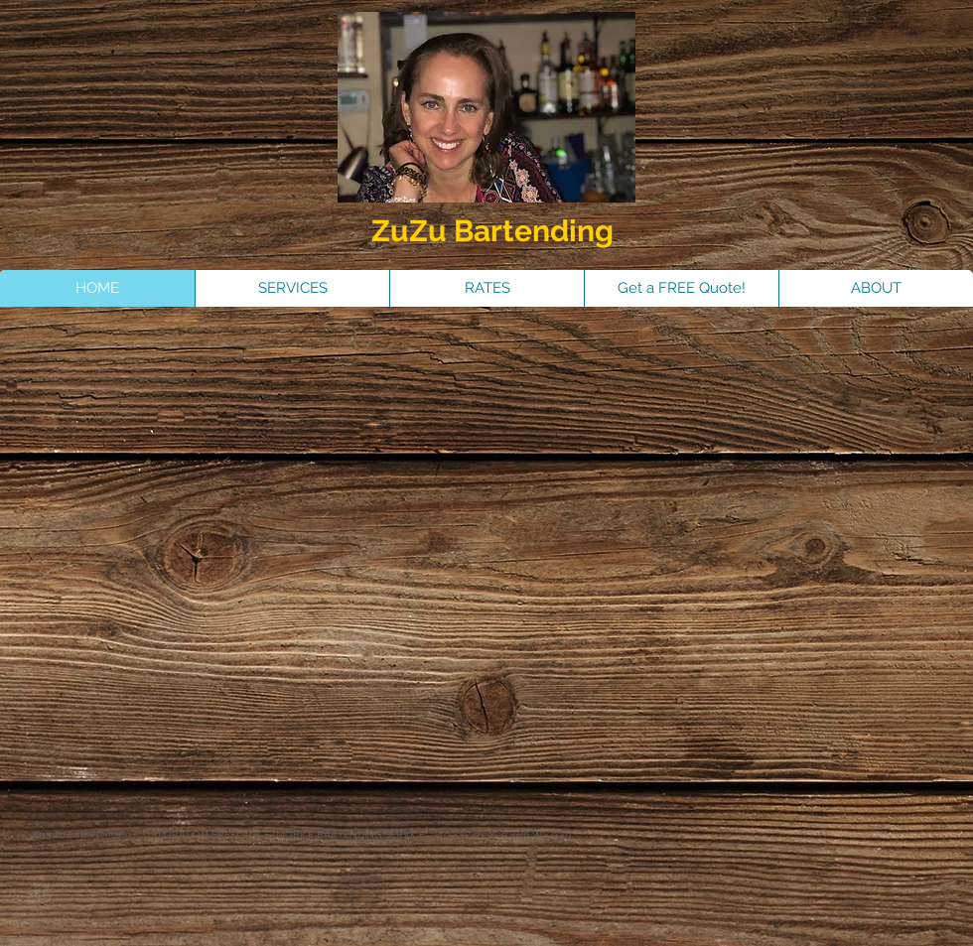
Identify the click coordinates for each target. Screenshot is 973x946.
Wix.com (551, 834)
